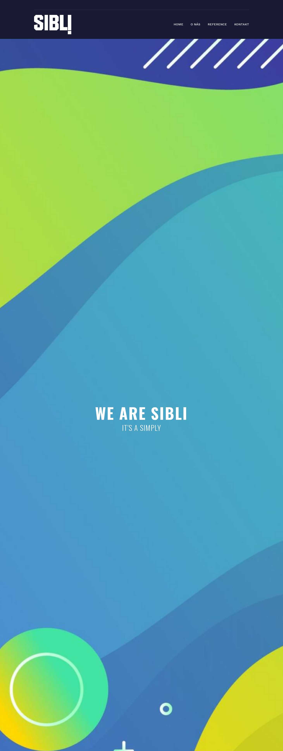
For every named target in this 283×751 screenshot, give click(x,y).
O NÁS (195, 24)
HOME (178, 24)
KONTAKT (241, 24)
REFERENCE (217, 24)
